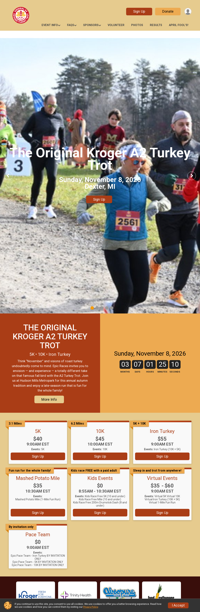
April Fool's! (178, 25)
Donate (167, 11)
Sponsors (91, 25)
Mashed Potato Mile (38, 478)
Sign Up (139, 11)
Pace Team (37, 534)
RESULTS (156, 25)
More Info (49, 399)
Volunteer (116, 25)
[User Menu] (187, 11)
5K (38, 431)
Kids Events (100, 478)
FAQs (70, 25)
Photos (137, 25)
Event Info (50, 25)
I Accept (178, 605)
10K (100, 431)
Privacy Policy (90, 606)
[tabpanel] (100, 175)
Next (194, 176)
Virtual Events (162, 478)
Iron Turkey (162, 431)
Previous (11, 176)
